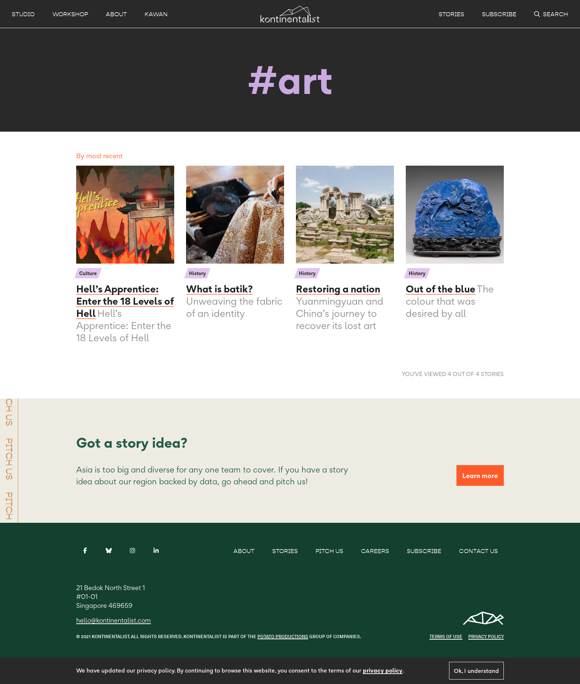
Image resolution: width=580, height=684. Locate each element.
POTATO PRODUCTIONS (282, 636)
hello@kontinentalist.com (113, 620)
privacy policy (382, 670)
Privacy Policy (486, 636)
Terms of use (445, 636)
